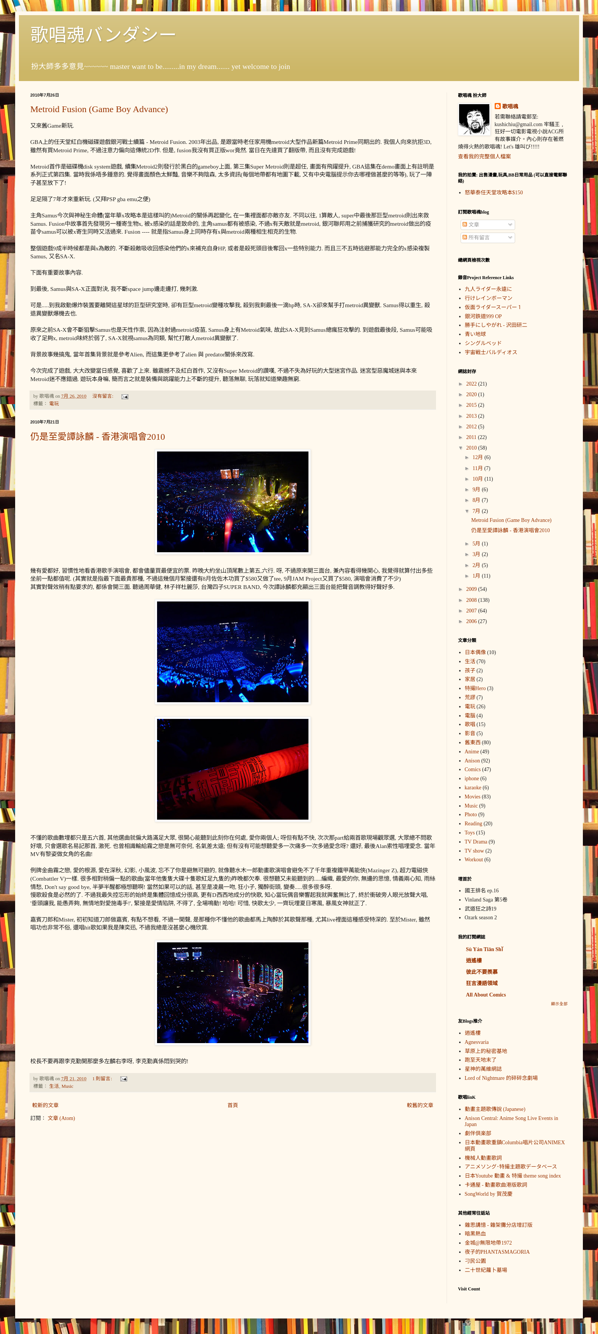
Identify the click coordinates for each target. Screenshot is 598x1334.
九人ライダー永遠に (488, 289)
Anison (472, 761)
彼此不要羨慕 (482, 972)
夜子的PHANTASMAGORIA (497, 1252)
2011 (472, 437)
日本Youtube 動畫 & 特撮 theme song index (513, 1176)
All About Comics (486, 995)
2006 (472, 621)
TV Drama (476, 842)
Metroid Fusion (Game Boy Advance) (99, 109)
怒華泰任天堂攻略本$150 (494, 192)
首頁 (232, 1105)
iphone (472, 778)
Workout (474, 859)
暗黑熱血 (475, 1234)
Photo (471, 814)
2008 (472, 600)
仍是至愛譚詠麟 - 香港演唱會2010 (97, 437)
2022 (472, 384)
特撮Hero (475, 688)
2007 (472, 611)
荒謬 (470, 697)
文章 (471, 225)
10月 (478, 479)
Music (67, 1086)
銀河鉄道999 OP (483, 316)
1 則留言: (102, 1078)
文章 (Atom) (61, 1118)
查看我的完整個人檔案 (484, 156)
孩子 (470, 670)
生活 (54, 1086)
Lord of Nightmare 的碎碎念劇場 (501, 1078)
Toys (470, 833)
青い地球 (475, 334)
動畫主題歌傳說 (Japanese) (495, 1109)
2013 (472, 416)
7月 (477, 511)
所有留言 (476, 238)
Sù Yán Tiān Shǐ (484, 949)
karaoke (473, 787)
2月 (477, 565)
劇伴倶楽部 (478, 1133)
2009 (472, 589)
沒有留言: (103, 396)
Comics (473, 769)
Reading (474, 823)
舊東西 (473, 742)
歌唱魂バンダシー (103, 35)
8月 (477, 500)
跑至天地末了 (481, 1060)
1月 (477, 576)
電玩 (54, 403)
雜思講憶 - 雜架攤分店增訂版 (499, 1225)
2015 (472, 405)
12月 (478, 457)
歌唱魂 (510, 106)
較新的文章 (45, 1105)
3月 (477, 554)
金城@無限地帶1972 (488, 1243)
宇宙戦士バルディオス (491, 352)
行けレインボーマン (488, 298)
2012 (472, 427)
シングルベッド (483, 343)
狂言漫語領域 (482, 983)
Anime (472, 751)
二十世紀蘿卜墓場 (486, 1270)
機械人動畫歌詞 (483, 1158)
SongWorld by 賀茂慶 (488, 1194)
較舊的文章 (420, 1105)
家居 (470, 679)
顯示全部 (559, 1004)
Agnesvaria (477, 1042)
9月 (477, 489)
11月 (478, 468)
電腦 (470, 716)
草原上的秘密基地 (486, 1051)
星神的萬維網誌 (483, 1069)
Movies (473, 797)
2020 (472, 394)
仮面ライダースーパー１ (493, 307)
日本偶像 (475, 652)
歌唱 (470, 724)
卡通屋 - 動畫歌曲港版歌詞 (496, 1185)
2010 (472, 448)
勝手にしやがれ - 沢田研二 (496, 325)
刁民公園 (475, 1261)
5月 (477, 544)
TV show (474, 851)
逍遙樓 (474, 961)
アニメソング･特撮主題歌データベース (511, 1167)
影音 (470, 733)
